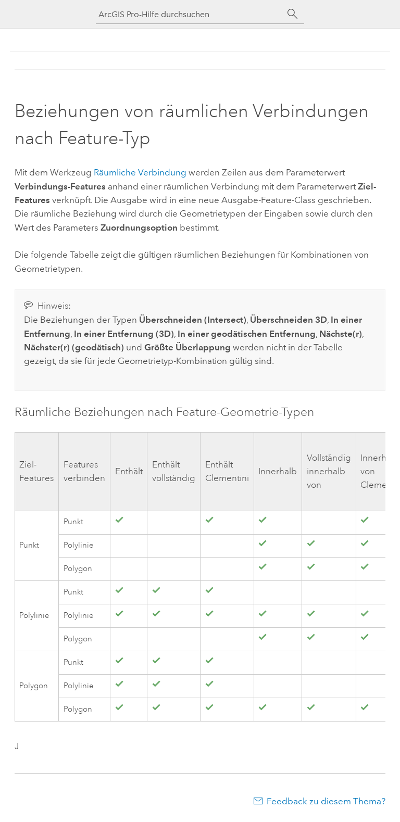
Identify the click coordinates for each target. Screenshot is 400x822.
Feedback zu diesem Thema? (326, 801)
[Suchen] (293, 14)
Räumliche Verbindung (140, 172)
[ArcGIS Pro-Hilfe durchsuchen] (189, 14)
